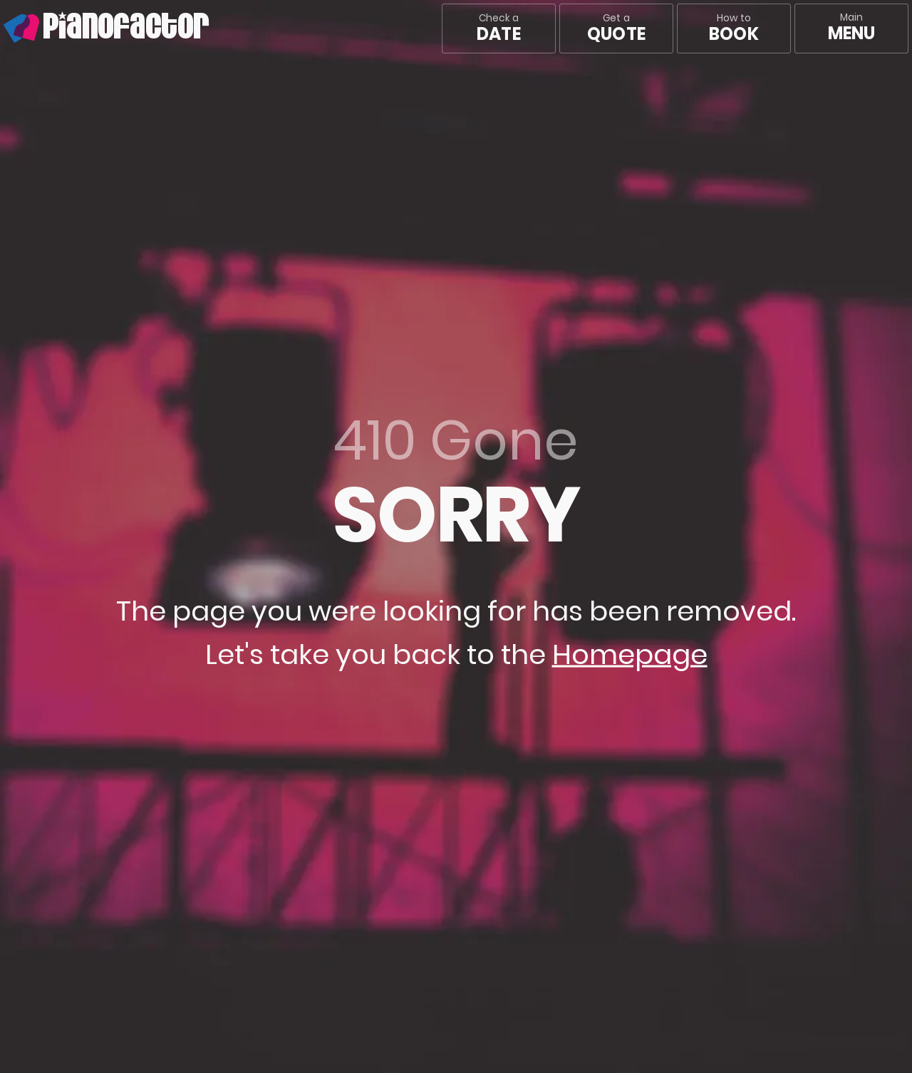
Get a (616, 28)
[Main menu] (851, 28)
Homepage (630, 654)
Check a (498, 28)
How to (733, 28)
